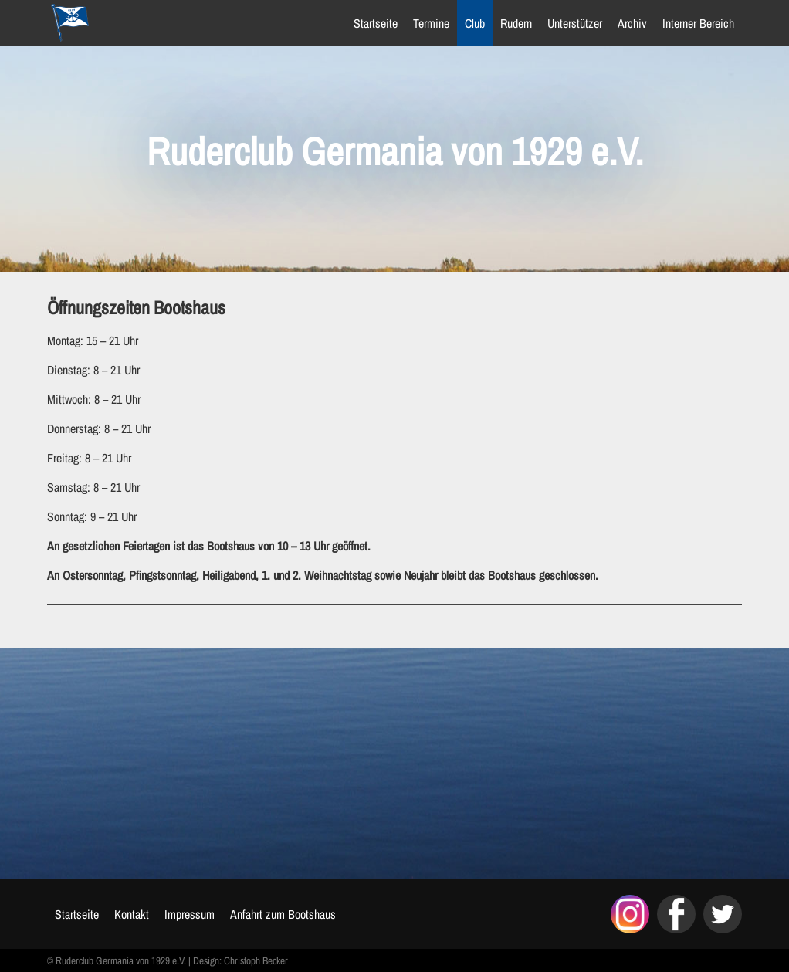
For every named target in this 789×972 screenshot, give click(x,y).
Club (475, 23)
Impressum (189, 914)
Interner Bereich (698, 23)
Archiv (632, 23)
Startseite (376, 23)
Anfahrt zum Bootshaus (283, 914)
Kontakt (131, 914)
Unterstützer (574, 23)
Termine (431, 23)
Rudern (516, 23)
